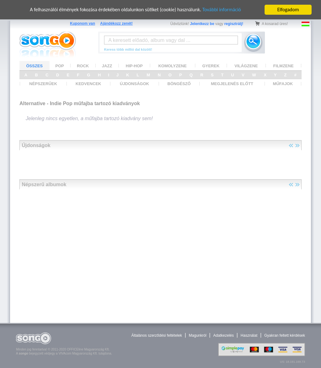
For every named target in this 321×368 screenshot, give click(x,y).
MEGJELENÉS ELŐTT (232, 83)
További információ (221, 10)
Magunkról (197, 335)
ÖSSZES (34, 66)
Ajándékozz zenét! (116, 23)
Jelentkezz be (202, 24)
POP (59, 66)
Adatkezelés (223, 335)
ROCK (83, 66)
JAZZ (107, 66)
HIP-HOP (134, 66)
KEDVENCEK (88, 83)
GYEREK (210, 66)
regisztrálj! (233, 24)
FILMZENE (283, 66)
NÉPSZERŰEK (43, 83)
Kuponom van (82, 23)
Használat (249, 335)
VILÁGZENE (246, 66)
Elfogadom (288, 10)
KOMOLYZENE (172, 66)
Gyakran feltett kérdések (284, 335)
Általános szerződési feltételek (156, 335)
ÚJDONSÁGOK (134, 83)
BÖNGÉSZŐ (179, 83)
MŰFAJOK (283, 83)
